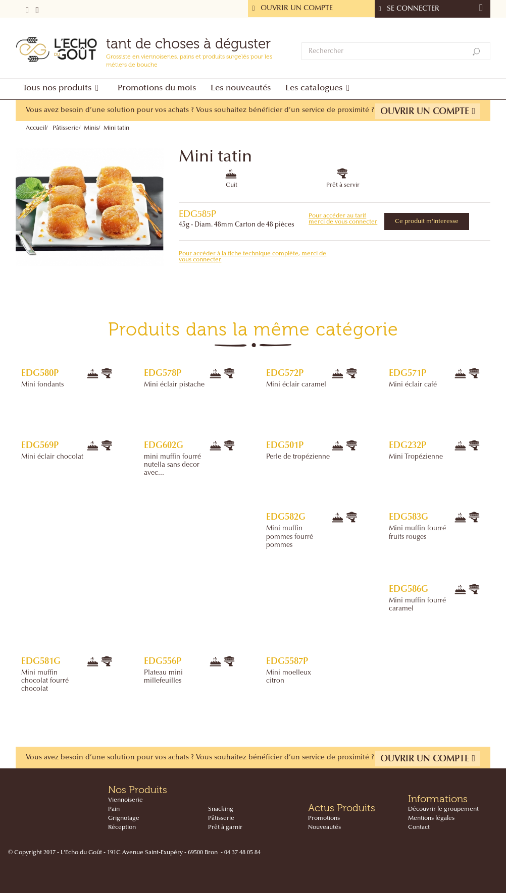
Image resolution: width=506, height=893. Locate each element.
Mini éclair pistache (174, 384)
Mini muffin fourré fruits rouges (417, 532)
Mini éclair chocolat (52, 457)
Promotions (324, 818)
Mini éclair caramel (296, 384)
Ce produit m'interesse (427, 221)
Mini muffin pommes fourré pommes (289, 536)
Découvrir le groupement (443, 809)
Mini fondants (42, 384)
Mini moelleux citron (288, 677)
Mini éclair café (413, 384)
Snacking (220, 809)
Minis (91, 128)
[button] (63, 89)
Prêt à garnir (225, 827)
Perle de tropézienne (298, 457)
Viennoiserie (125, 800)
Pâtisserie (66, 128)
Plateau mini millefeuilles (163, 677)
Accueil (36, 128)
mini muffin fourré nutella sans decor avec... (172, 465)
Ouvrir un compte (427, 111)
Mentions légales (431, 818)
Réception (122, 827)
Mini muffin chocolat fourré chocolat (45, 681)
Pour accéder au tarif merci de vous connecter (343, 219)
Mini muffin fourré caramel (417, 604)
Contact (419, 827)
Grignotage (123, 818)
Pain (114, 809)
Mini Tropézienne (416, 457)
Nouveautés (324, 827)
